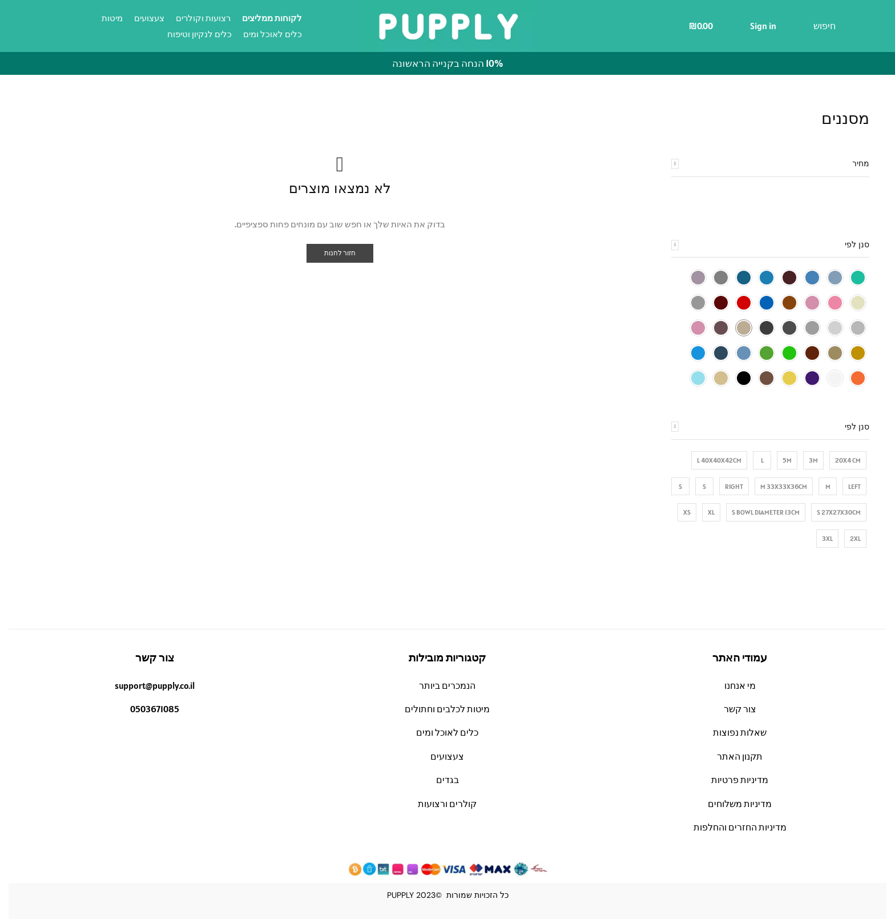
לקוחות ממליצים (272, 18)
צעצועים (149, 18)
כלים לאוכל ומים (272, 34)
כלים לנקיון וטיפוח (199, 34)
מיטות (112, 18)
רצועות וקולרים (203, 18)
